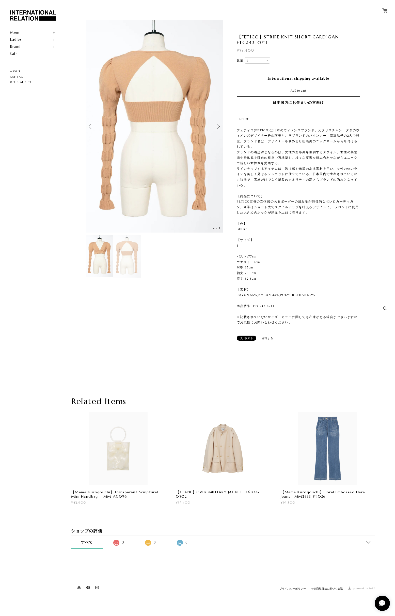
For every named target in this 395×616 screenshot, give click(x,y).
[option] (204, 126)
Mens (15, 32)
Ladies (16, 39)
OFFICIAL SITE (21, 82)
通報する (267, 338)
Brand (15, 46)
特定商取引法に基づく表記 (327, 591)
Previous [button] (91, 126)
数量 (240, 60)
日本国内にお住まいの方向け (298, 103)
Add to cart (298, 90)
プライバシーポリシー (292, 591)
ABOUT (15, 71)
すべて (87, 545)
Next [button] (218, 126)
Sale (14, 53)
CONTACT (17, 76)
